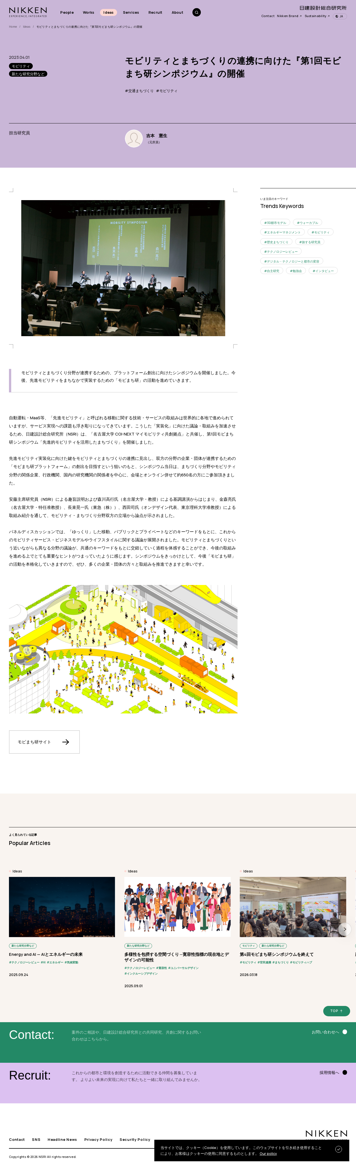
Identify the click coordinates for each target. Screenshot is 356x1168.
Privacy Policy (98, 1139)
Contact (267, 16)
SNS (36, 1139)
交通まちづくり (141, 90)
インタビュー (324, 271)
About (177, 12)
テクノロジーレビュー (282, 251)
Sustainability (317, 16)
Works (88, 12)
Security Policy (135, 1139)
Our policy (268, 1153)
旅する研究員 (311, 242)
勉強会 (297, 271)
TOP (334, 1010)
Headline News (62, 1139)
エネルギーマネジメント (284, 232)
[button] (345, 929)
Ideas (108, 12)
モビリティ (168, 90)
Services (131, 12)
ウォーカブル (309, 223)
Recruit (155, 12)
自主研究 (273, 271)
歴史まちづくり (277, 242)
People (67, 12)
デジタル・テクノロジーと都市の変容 (293, 261)
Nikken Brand (289, 16)
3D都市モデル (276, 223)
